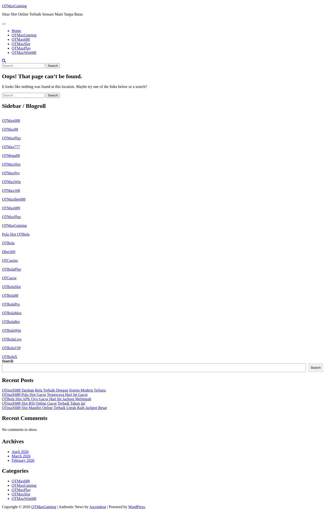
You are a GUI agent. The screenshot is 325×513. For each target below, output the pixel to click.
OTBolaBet (11, 322)
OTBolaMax (12, 313)
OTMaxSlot (21, 44)
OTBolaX (9, 357)
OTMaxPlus (11, 217)
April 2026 (20, 452)
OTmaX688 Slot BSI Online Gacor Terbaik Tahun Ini (43, 403)
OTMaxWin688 (24, 53)
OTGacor (9, 278)
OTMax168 (11, 190)
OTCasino (10, 260)
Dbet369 (8, 252)
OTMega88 (11, 156)
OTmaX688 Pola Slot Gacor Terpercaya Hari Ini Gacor (45, 395)
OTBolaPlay (11, 269)
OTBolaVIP (11, 348)
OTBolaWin (11, 330)
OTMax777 (11, 147)
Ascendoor (97, 507)
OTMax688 (21, 39)
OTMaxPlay (21, 48)
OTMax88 (10, 129)
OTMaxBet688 (13, 199)
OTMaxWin (11, 182)
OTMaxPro (11, 173)
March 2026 (21, 456)
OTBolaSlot (11, 287)
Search (7, 361)
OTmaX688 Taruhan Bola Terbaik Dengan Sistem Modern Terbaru (54, 390)
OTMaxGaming (14, 6)
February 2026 (23, 460)
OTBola (8, 243)
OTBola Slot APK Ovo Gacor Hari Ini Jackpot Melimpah (46, 399)
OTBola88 (10, 295)
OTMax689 (11, 208)
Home (16, 31)
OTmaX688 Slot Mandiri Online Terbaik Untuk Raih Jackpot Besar (54, 408)
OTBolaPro (11, 304)
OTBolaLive (12, 339)
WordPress (136, 507)
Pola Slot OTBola (16, 234)
